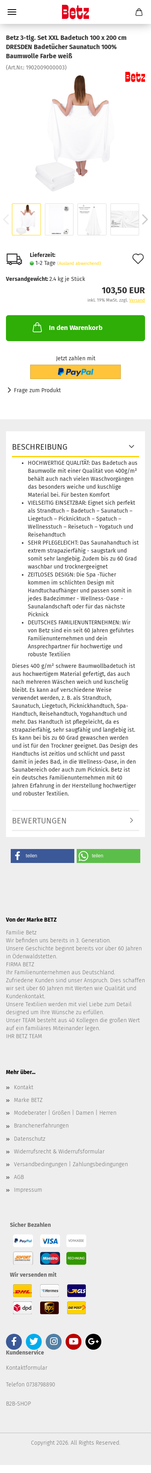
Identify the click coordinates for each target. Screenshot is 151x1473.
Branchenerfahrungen (41, 1125)
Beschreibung (40, 447)
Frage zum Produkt (37, 390)
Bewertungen (39, 820)
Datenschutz (29, 1138)
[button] (42, 856)
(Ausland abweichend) (79, 263)
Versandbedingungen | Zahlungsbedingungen (71, 1164)
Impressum (28, 1190)
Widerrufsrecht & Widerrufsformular (59, 1151)
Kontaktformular (26, 1367)
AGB (19, 1177)
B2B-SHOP (18, 1403)
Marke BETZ (28, 1100)
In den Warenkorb (67, 327)
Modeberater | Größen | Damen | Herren (65, 1113)
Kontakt (23, 1087)
